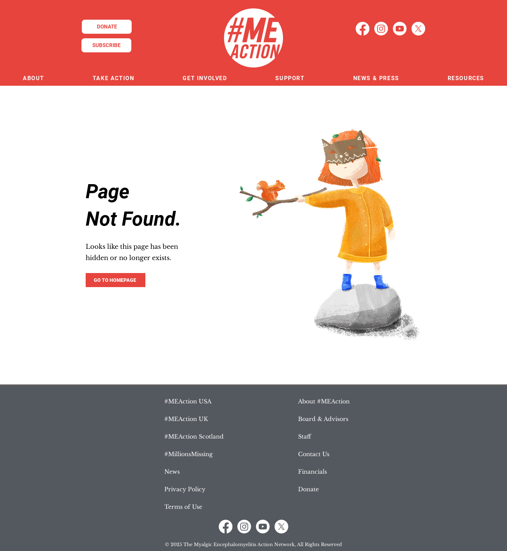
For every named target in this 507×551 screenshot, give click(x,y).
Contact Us (313, 454)
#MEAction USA (187, 401)
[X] (418, 28)
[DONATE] (107, 27)
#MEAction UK (186, 418)
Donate (308, 489)
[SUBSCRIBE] (106, 45)
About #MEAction (324, 401)
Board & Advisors (323, 418)
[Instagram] (381, 28)
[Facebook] (362, 28)
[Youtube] (400, 28)
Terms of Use (183, 506)
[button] (33, 78)
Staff (304, 436)
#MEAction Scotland (194, 436)
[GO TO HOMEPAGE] (115, 280)
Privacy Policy (184, 489)
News (172, 471)
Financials (312, 471)
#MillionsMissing (188, 454)
